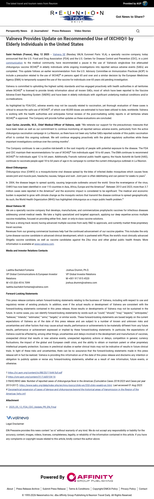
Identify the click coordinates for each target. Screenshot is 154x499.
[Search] (138, 31)
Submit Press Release (54, 488)
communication (14, 62)
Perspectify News (16, 30)
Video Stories (82, 30)
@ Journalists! (40, 30)
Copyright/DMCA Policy (105, 488)
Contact (143, 488)
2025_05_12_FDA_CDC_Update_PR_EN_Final (32, 407)
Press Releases (61, 30)
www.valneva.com (44, 244)
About (10, 488)
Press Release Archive (27, 488)
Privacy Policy (128, 488)
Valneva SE (59, 54)
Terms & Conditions (79, 488)
